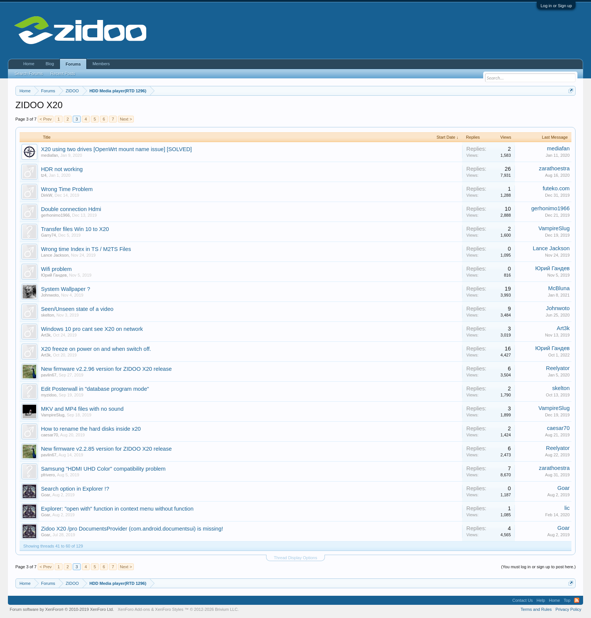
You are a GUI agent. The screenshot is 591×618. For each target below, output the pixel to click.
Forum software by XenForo (62, 609)
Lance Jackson (55, 255)
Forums (73, 64)
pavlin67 (49, 375)
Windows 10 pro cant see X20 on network (92, 329)
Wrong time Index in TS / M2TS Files (86, 249)
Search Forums (29, 73)
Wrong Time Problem (67, 189)
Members (101, 63)
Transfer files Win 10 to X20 (75, 229)
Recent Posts (63, 73)
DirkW (46, 195)
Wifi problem (56, 269)
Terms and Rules (536, 609)
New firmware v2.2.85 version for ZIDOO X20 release (106, 449)
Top (567, 600)
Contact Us (522, 600)
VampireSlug (554, 228)
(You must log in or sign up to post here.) (538, 566)
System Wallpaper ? (65, 289)
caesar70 (49, 435)
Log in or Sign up (556, 5)
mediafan (49, 155)
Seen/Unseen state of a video (77, 309)
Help (541, 600)
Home (28, 63)
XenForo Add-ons (134, 609)
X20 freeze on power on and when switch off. (96, 349)
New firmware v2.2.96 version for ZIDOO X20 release (106, 369)
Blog (50, 63)
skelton (47, 315)
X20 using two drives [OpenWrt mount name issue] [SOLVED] (116, 149)
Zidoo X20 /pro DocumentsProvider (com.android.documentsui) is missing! (132, 529)
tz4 (44, 175)
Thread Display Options (295, 557)
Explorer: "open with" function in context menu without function (117, 509)
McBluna (559, 288)
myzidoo (49, 395)
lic (567, 508)
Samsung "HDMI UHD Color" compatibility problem (103, 469)
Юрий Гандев (54, 275)
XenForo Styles (169, 609)
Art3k (46, 335)
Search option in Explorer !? (75, 489)
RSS (576, 600)
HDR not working (62, 169)
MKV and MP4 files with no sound (82, 409)
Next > (126, 119)
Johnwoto (50, 295)
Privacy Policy (568, 609)
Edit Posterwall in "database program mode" (95, 389)
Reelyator (558, 368)
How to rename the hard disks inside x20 (91, 429)
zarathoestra (554, 168)
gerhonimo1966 (55, 215)
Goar (45, 495)
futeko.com (556, 188)
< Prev (46, 119)
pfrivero (48, 475)
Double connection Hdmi (71, 209)
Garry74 (48, 235)
